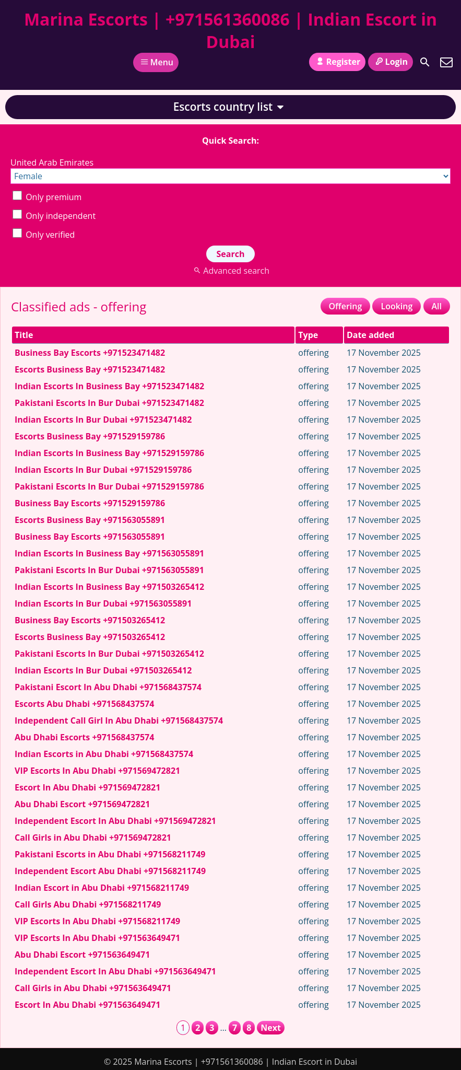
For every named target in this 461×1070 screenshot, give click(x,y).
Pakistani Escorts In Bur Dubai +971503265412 (109, 653)
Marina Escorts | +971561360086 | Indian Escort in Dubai (230, 30)
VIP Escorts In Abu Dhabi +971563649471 (97, 938)
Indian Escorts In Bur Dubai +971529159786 (103, 469)
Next (271, 1027)
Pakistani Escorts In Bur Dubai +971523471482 (109, 403)
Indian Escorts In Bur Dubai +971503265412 (103, 670)
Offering (345, 306)
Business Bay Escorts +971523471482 (90, 352)
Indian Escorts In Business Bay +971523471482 (109, 386)
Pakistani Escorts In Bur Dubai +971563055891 (109, 570)
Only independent (54, 216)
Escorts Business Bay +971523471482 (90, 369)
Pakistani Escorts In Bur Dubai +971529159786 (109, 486)
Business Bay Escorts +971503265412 (90, 620)
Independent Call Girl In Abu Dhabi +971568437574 (119, 720)
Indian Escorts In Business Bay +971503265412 (109, 586)
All (437, 306)
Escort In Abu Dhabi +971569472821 (87, 787)
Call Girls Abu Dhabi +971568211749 (88, 904)
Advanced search (230, 270)
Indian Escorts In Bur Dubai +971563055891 (103, 603)
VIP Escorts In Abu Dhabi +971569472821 (97, 770)
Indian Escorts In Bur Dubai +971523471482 (103, 419)
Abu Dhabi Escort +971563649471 (82, 954)
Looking (396, 306)
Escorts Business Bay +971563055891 (90, 520)
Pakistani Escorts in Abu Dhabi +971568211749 (110, 854)
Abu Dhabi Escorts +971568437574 (84, 737)
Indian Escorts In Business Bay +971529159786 (109, 453)
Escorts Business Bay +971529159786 (90, 436)
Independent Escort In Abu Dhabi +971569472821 (115, 821)
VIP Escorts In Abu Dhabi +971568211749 (97, 921)
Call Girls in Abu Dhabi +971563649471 (93, 988)
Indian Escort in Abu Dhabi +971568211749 (102, 887)
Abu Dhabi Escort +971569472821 (82, 804)
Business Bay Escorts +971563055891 (90, 536)
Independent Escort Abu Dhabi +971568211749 (110, 871)
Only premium (47, 197)
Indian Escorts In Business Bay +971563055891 (109, 553)
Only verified (44, 234)
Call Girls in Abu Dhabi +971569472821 (93, 837)
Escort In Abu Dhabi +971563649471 (87, 1004)
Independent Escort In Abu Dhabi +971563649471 (115, 971)
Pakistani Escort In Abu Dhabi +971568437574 (108, 687)
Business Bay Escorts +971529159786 (90, 503)
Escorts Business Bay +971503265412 (90, 637)
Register (337, 61)
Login (390, 61)
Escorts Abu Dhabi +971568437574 (84, 704)
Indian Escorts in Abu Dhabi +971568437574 (104, 754)
